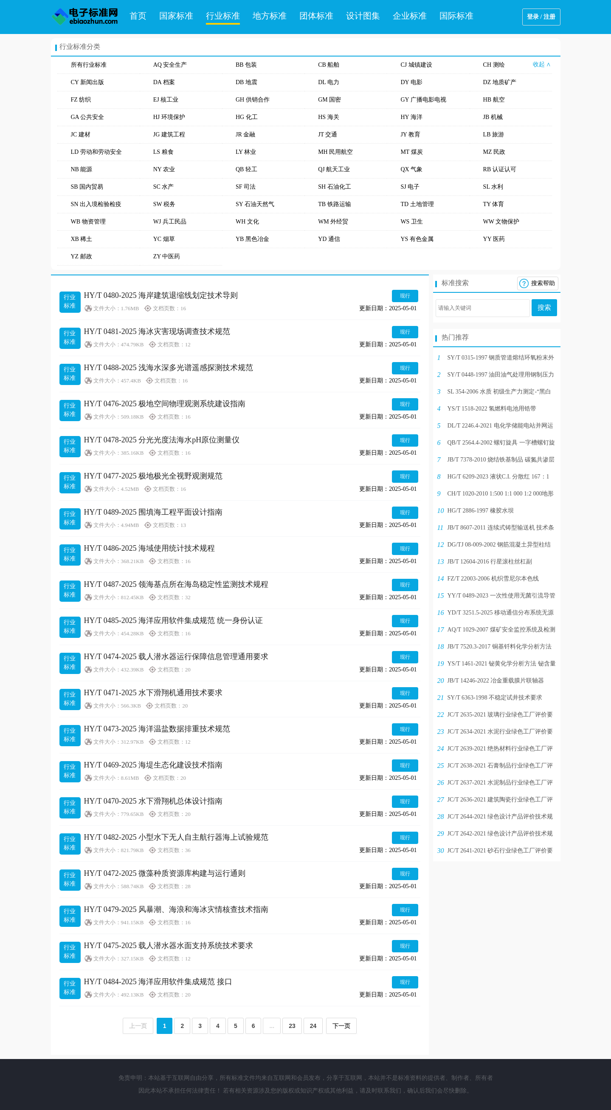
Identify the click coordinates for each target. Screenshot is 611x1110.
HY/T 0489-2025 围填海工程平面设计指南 (153, 512)
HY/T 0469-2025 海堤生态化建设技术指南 (153, 765)
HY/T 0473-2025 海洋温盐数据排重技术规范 (157, 729)
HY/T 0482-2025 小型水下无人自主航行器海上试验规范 (176, 837)
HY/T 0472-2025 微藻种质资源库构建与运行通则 (165, 873)
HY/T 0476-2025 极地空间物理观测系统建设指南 (165, 403)
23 (292, 1025)
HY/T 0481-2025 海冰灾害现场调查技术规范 (157, 331)
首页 (138, 15)
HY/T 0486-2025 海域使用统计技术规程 (149, 548)
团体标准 (316, 15)
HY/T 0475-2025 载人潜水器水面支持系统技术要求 (168, 945)
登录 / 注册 (541, 17)
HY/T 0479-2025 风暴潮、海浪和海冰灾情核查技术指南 (176, 909)
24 (313, 1025)
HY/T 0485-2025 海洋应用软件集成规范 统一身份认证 (173, 620)
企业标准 (410, 15)
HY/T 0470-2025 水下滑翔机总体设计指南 (153, 801)
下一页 (341, 1025)
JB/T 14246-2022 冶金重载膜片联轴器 (496, 680)
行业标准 (223, 15)
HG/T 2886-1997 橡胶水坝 (481, 510)
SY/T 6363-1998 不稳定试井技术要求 (495, 697)
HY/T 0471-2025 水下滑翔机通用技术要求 (153, 692)
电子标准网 (85, 17)
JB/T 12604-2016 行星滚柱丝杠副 (490, 561)
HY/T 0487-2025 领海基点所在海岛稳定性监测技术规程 (176, 584)
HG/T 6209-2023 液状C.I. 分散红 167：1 (498, 476)
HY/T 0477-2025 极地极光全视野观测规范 (153, 476)
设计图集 (363, 15)
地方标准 (270, 15)
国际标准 (456, 15)
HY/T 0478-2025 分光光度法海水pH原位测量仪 (162, 440)
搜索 (544, 307)
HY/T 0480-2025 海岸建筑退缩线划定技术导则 (161, 295)
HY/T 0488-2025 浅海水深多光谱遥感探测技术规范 (168, 367)
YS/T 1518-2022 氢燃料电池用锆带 (492, 408)
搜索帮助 (543, 283)
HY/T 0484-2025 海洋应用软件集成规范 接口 (158, 981)
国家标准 (176, 15)
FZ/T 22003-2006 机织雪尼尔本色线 (493, 578)
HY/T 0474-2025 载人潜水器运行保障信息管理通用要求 (176, 656)
